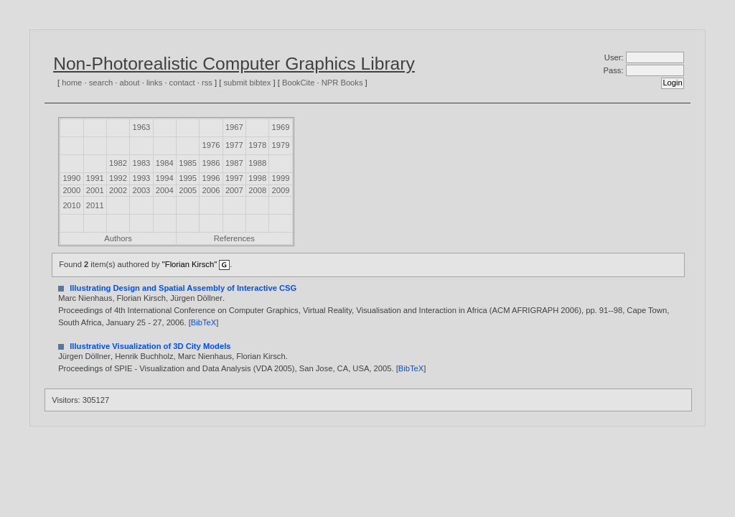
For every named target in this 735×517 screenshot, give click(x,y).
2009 (281, 190)
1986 (211, 163)
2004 (165, 190)
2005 (188, 190)
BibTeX (203, 322)
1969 (281, 127)
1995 (188, 178)
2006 (211, 190)
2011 (95, 205)
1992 (118, 178)
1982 (118, 163)
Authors (118, 238)
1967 (234, 127)
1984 (165, 163)
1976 (211, 145)
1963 (141, 127)
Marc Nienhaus (85, 298)
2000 (71, 190)
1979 (281, 145)
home (72, 82)
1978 (257, 145)
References (234, 238)
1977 (234, 145)
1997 (234, 178)
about (130, 82)
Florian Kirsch (141, 298)
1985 (188, 163)
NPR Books (342, 82)
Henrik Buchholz (144, 356)
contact (182, 82)
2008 (257, 190)
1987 (234, 163)
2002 (118, 190)
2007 (234, 190)
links (154, 82)
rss (207, 82)
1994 (165, 178)
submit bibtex (247, 82)
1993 (141, 178)
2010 (71, 205)
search (101, 82)
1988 (257, 163)
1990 (71, 178)
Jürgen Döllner (196, 298)
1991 (95, 178)
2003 (141, 190)
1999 (281, 178)
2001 (95, 190)
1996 (211, 178)
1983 (141, 163)
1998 (257, 178)
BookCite (298, 82)
